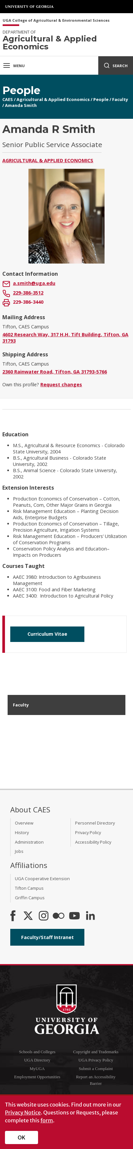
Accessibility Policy (93, 842)
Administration (29, 842)
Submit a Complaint (96, 1068)
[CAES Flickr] (58, 916)
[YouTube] (74, 916)
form (46, 1120)
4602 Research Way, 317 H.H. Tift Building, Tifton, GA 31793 (65, 337)
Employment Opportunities (37, 1077)
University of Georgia (29, 6)
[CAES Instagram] (44, 916)
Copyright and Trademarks (95, 1052)
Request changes (61, 384)
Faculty (120, 99)
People (101, 99)
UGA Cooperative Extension (42, 878)
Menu (14, 65)
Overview (24, 823)
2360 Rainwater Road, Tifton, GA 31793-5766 (54, 372)
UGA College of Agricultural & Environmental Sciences (56, 20)
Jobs (19, 851)
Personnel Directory (95, 823)
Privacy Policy (88, 832)
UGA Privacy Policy (95, 1060)
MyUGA (37, 1068)
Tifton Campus (29, 888)
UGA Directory (37, 1060)
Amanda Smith (21, 105)
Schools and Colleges (37, 1052)
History (22, 832)
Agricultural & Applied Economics (53, 99)
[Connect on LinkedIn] (90, 916)
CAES (7, 99)
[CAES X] (29, 916)
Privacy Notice (23, 1112)
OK (21, 1137)
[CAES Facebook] (13, 916)
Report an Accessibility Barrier (95, 1080)
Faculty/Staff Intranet (47, 937)
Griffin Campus (30, 898)
